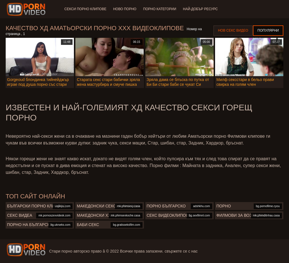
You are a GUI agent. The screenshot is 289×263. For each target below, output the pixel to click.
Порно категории (159, 9)
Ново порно (124, 9)
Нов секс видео (233, 30)
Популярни (268, 30)
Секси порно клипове (85, 9)
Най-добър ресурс (200, 9)
